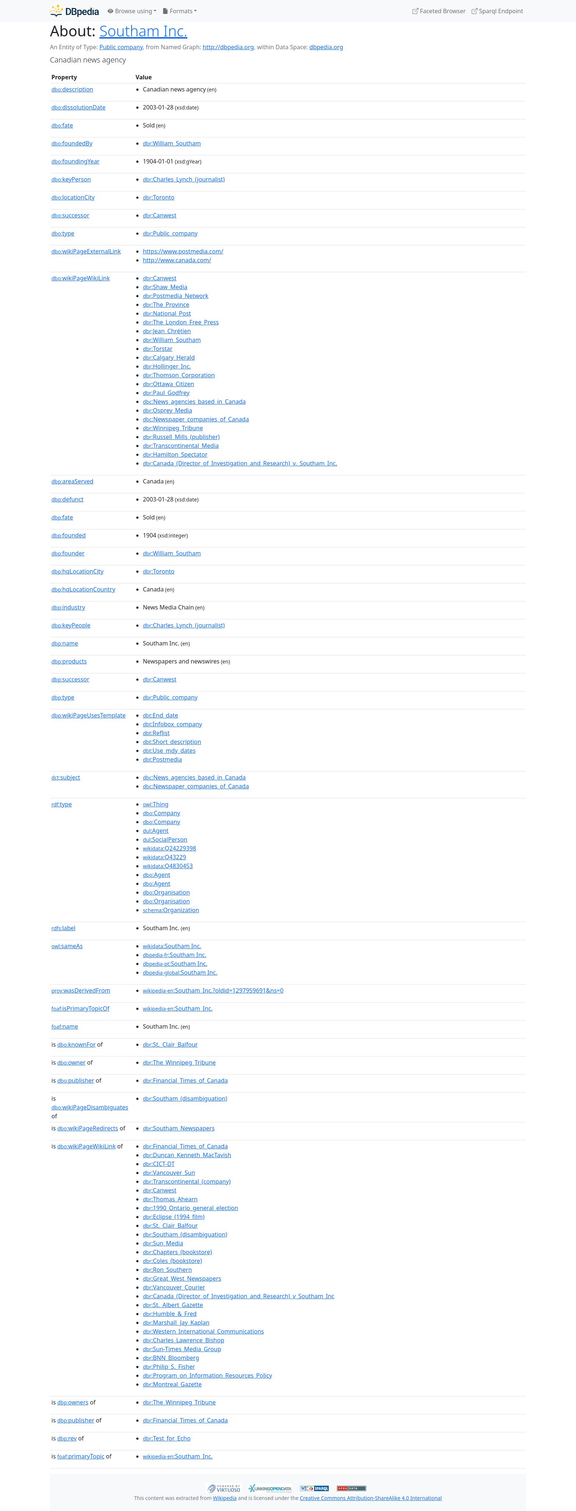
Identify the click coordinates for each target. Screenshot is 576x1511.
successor (70, 215)
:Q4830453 (168, 866)
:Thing (156, 804)
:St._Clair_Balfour (170, 1044)
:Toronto (158, 197)
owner (71, 1062)
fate (62, 125)
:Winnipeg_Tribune (173, 428)
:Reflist (156, 733)
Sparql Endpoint (497, 11)
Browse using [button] (130, 11)
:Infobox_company (172, 724)
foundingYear (75, 161)
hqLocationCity (77, 571)
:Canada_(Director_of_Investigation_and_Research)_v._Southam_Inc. (240, 463)
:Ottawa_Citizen (168, 384)
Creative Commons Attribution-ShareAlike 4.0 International (371, 1497)
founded (68, 535)
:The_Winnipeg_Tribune (179, 1062)
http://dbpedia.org (228, 47)
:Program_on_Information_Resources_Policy (207, 1375)
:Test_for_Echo (167, 1438)
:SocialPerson (165, 839)
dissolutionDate (78, 107)
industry (68, 607)
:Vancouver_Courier (174, 1287)
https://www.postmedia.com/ (183, 251)
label (63, 928)
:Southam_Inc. (178, 1008)
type (62, 233)
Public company (121, 47)
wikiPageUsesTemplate (88, 715)
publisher (75, 1080)
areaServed (72, 481)
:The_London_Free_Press (181, 322)
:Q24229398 (169, 848)
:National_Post (167, 313)
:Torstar (157, 349)
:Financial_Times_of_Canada (185, 1080)
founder (67, 553)
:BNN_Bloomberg (171, 1358)
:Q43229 (164, 857)
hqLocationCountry (83, 589)
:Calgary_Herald (169, 357)
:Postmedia (162, 759)
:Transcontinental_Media (181, 446)
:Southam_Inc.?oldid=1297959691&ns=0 (213, 990)
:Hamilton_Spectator (175, 454)
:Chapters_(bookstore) (177, 1252)
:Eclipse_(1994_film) (174, 1217)
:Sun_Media (163, 1243)
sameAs (67, 946)
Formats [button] (177, 11)
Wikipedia (225, 1497)
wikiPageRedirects (87, 1128)
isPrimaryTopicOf (80, 1008)
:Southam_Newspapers (179, 1128)
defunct (67, 499)
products (69, 661)
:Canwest (159, 215)
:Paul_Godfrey (166, 393)
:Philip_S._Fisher (169, 1367)
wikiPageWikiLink (80, 278)
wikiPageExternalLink (86, 251)
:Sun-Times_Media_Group (182, 1349)
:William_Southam (172, 143)
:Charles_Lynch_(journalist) (184, 179)
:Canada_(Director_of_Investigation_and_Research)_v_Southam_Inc (238, 1296)
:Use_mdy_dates (169, 750)
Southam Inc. (143, 31)
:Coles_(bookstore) (172, 1261)
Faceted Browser (439, 11)
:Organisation (166, 892)
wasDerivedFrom (80, 990)
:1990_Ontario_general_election (190, 1208)
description (72, 89)
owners (73, 1402)
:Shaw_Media (165, 287)
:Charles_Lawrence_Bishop (183, 1340)
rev (67, 1438)
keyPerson (71, 179)
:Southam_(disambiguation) (185, 1098)
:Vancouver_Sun (169, 1173)
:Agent (156, 831)
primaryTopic (80, 1456)
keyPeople (70, 625)
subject (65, 777)
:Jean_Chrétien (167, 331)
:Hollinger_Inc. (167, 366)
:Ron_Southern (167, 1270)
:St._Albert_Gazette (173, 1305)
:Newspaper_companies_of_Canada (196, 419)
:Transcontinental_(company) (187, 1181)
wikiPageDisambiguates (89, 1107)
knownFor (76, 1044)
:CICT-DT (158, 1164)
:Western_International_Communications (203, 1331)
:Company (161, 813)
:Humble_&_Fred (170, 1314)
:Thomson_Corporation (179, 375)
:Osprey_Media (167, 410)
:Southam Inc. (172, 946)
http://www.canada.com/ (177, 260)
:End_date (160, 715)
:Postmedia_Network (176, 296)
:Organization (171, 910)
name (64, 643)
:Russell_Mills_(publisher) (181, 437)
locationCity (73, 197)
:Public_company (170, 233)
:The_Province (166, 305)
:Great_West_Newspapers (182, 1278)
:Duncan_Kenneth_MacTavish (187, 1155)
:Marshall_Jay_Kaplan (176, 1322)
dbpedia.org (326, 47)
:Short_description (172, 742)
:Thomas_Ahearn (170, 1199)
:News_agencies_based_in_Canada (194, 401)
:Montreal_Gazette (172, 1384)
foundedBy (72, 143)
